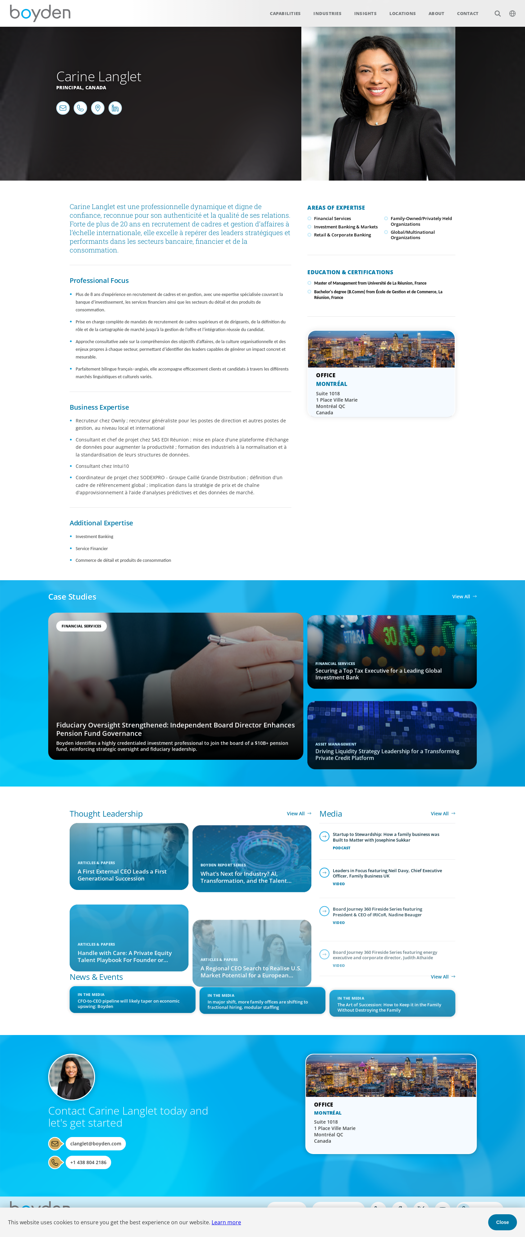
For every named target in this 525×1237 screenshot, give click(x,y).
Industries (327, 13)
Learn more (226, 1222)
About (436, 13)
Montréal (331, 384)
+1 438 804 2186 (88, 1162)
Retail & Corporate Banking (342, 235)
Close (502, 1222)
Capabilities (285, 13)
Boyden (40, 13)
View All (461, 596)
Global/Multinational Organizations (413, 234)
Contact (467, 13)
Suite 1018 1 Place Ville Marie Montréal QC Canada (337, 403)
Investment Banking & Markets (346, 227)
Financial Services (332, 218)
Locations (402, 13)
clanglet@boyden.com (95, 1143)
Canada (95, 87)
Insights (365, 13)
